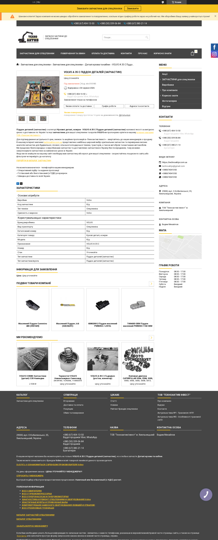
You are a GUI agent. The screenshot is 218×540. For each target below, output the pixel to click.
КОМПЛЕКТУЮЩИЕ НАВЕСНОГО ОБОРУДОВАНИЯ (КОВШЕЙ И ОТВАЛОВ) (58, 505)
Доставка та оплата (73, 405)
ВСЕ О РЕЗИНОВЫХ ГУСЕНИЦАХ (38, 508)
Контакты (22, 536)
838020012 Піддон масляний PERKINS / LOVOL (102, 324)
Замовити (133, 8)
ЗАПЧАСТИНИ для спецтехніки (178, 79)
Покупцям (68, 409)
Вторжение (68, 401)
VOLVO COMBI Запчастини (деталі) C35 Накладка (32, 377)
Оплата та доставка (103, 53)
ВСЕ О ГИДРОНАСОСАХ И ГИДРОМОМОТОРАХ (45, 496)
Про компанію (170, 90)
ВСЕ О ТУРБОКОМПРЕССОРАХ (37, 494)
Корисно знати (162, 53)
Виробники (168, 85)
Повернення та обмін (73, 53)
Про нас (142, 53)
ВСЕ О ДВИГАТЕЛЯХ (32, 491)
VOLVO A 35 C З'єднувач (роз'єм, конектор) (103, 377)
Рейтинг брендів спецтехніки (124, 409)
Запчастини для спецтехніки (37, 53)
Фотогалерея (169, 101)
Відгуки (166, 106)
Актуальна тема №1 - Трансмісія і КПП (176, 413)
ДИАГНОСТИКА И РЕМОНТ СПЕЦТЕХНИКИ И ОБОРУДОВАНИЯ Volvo (56, 499)
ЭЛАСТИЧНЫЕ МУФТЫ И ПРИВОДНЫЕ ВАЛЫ (45, 502)
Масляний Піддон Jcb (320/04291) (67, 324)
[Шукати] (147, 37)
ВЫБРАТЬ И (49, 464)
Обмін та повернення (73, 413)
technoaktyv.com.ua (53, 142)
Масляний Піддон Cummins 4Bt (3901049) (32, 324)
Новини (114, 405)
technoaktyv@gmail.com (173, 166)
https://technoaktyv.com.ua (174, 162)
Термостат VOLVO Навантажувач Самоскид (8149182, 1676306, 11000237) (68, 378)
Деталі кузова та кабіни (97, 64)
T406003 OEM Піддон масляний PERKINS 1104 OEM (137, 324)
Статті (114, 401)
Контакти (126, 53)
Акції (165, 74)
